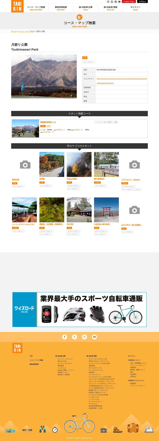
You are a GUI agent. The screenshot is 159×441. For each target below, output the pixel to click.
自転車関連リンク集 (95, 408)
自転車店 (92, 372)
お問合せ (142, 1)
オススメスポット (74, 186)
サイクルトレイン (95, 374)
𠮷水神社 (70, 224)
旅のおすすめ (62, 361)
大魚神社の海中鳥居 (102, 224)
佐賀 (96, 228)
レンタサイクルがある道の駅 (98, 395)
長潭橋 (42, 179)
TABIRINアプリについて (136, 380)
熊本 (84, 58)
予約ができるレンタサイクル (98, 361)
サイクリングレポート (65, 363)
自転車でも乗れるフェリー (98, 392)
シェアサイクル (94, 399)
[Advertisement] (79, 272)
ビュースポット (88, 62)
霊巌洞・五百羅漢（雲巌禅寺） (51, 224)
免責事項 (133, 367)
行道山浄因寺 (72, 179)
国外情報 (61, 366)
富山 (123, 229)
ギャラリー (135, 7)
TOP (31, 356)
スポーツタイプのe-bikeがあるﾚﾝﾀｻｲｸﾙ (101, 379)
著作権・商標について (137, 370)
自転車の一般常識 (64, 374)
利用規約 (133, 383)
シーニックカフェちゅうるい (23, 224)
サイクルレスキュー (95, 401)
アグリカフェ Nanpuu (130, 180)
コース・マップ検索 (36, 7)
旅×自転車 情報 (110, 7)
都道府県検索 (61, 7)
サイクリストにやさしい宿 (98, 359)
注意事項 (133, 374)
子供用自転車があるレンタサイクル (101, 386)
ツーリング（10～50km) (103, 122)
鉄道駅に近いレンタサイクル (98, 390)
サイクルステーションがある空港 (100, 377)
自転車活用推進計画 (95, 406)
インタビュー (62, 368)
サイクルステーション (96, 370)
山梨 (41, 182)
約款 (131, 372)
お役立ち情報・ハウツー (66, 370)
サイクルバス (93, 404)
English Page (129, 1)
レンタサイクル (94, 397)
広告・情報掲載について (138, 363)
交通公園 (92, 366)
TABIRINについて (134, 360)
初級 (48, 126)
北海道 (97, 182)
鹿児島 (124, 183)
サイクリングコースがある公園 (99, 363)
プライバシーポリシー (137, 365)
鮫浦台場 (15, 180)
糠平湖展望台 (99, 179)
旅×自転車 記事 (86, 7)
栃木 (69, 182)
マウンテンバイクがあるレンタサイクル (102, 383)
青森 (14, 183)
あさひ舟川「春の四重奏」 (131, 225)
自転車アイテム (63, 372)
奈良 (69, 228)
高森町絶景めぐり (48, 122)
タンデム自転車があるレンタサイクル (101, 388)
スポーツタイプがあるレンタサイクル (101, 381)
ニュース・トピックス (65, 359)
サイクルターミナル (95, 368)
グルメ (138, 189)
